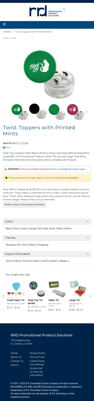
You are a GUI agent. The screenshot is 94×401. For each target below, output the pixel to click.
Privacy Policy (37, 353)
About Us (16, 357)
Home (14, 353)
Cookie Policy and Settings (37, 363)
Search (15, 365)
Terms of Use (37, 357)
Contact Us (17, 361)
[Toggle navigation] (4, 24)
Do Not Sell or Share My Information (36, 372)
